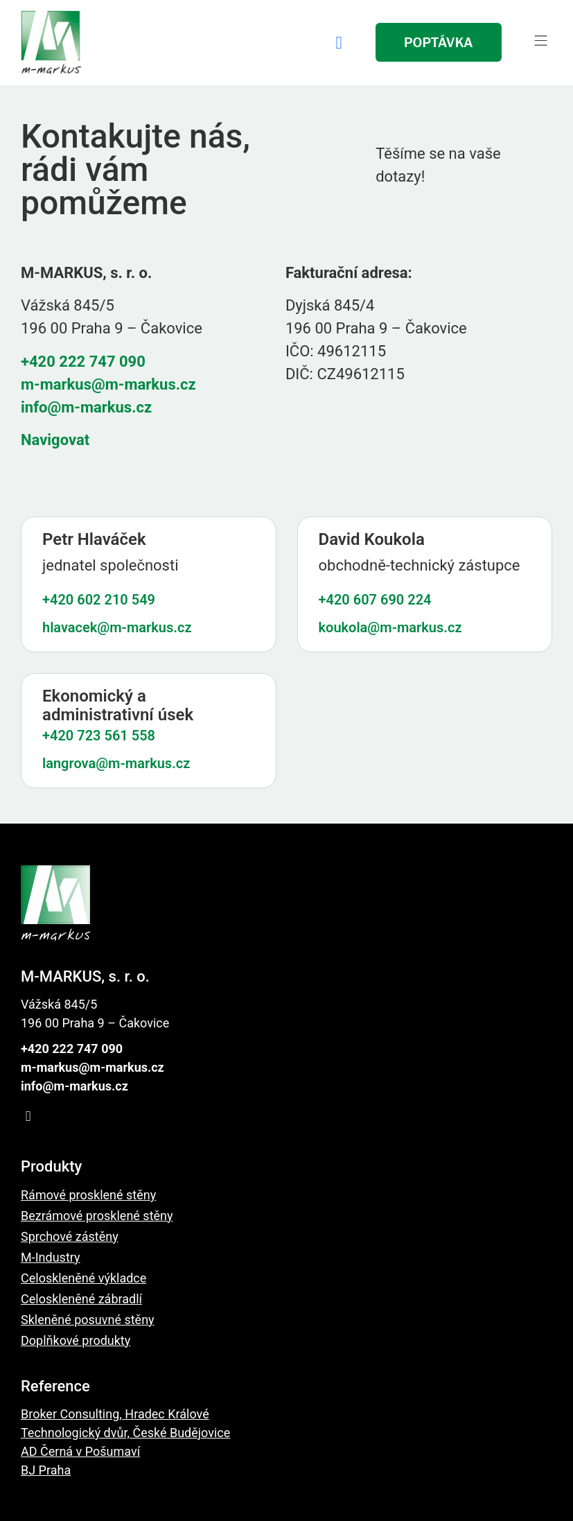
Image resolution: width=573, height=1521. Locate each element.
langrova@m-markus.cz (116, 763)
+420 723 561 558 (98, 735)
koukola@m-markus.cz (390, 627)
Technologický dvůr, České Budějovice (125, 1432)
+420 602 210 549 (98, 599)
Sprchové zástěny (69, 1236)
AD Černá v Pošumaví (80, 1451)
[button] (540, 42)
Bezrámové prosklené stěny (97, 1215)
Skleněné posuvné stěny (88, 1319)
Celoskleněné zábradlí (81, 1299)
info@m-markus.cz (86, 407)
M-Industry (50, 1257)
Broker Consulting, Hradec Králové (115, 1414)
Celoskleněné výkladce (83, 1278)
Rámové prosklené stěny (88, 1195)
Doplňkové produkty (75, 1340)
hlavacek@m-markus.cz (117, 627)
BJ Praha (46, 1470)
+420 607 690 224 (375, 599)
